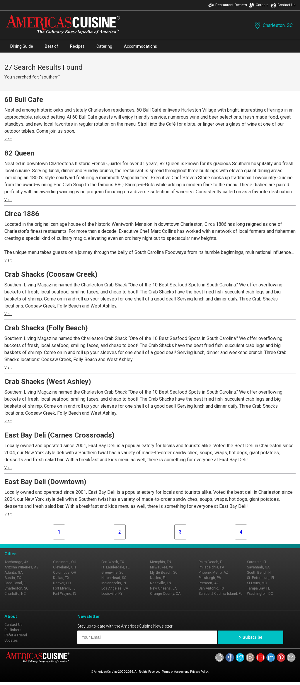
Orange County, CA (165, 594)
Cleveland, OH (64, 567)
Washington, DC (260, 594)
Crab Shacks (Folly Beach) (46, 328)
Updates (11, 640)
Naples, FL (158, 578)
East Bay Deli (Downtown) (45, 482)
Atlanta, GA (13, 572)
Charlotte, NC (15, 594)
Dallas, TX (61, 578)
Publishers (12, 630)
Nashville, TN (160, 583)
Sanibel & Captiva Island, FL (220, 594)
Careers (259, 5)
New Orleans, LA (163, 588)
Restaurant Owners (227, 5)
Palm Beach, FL (211, 562)
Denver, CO (62, 583)
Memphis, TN (160, 562)
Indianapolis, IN (113, 583)
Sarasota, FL (257, 562)
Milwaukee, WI (161, 567)
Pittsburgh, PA (210, 578)
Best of (51, 46)
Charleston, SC (273, 25)
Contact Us (283, 5)
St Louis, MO (257, 583)
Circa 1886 (21, 214)
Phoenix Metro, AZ (213, 572)
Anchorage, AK (16, 562)
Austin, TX (12, 578)
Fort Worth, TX (112, 562)
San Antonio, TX (211, 588)
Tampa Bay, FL (258, 588)
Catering (104, 46)
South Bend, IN (259, 572)
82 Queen (19, 153)
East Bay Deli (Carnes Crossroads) (59, 435)
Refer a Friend (15, 635)
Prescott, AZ (209, 583)
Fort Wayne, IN (64, 594)
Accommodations (140, 46)
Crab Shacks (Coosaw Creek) (51, 274)
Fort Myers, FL (64, 588)
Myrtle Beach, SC (164, 572)
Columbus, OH (64, 572)
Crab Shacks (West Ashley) (47, 381)
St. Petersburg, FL (261, 578)
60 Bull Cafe (23, 99)
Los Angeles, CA (114, 588)
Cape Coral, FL (15, 583)
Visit (8, 139)
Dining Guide (21, 46)
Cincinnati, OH (64, 562)
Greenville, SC (112, 572)
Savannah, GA (258, 567)
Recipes (77, 46)
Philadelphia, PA (211, 567)
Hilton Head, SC (113, 578)
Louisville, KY (111, 594)
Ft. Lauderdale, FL (115, 567)
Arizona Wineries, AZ (21, 567)
